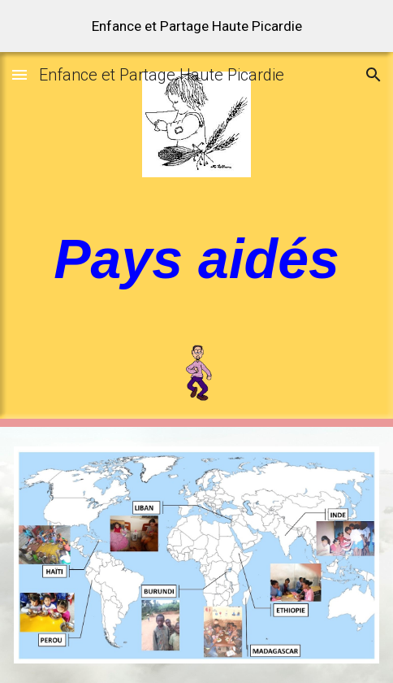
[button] (19, 74)
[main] (196, 258)
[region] (196, 26)
